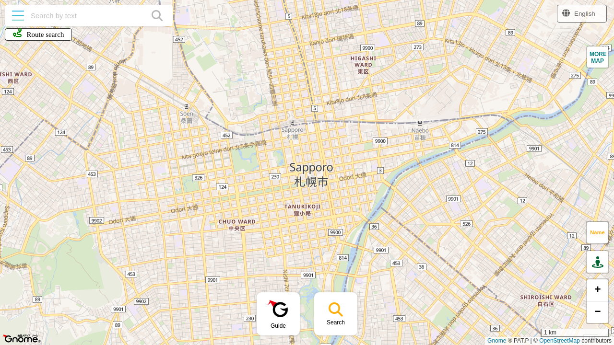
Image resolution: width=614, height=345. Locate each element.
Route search (38, 33)
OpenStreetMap (559, 340)
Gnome (496, 340)
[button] (597, 57)
